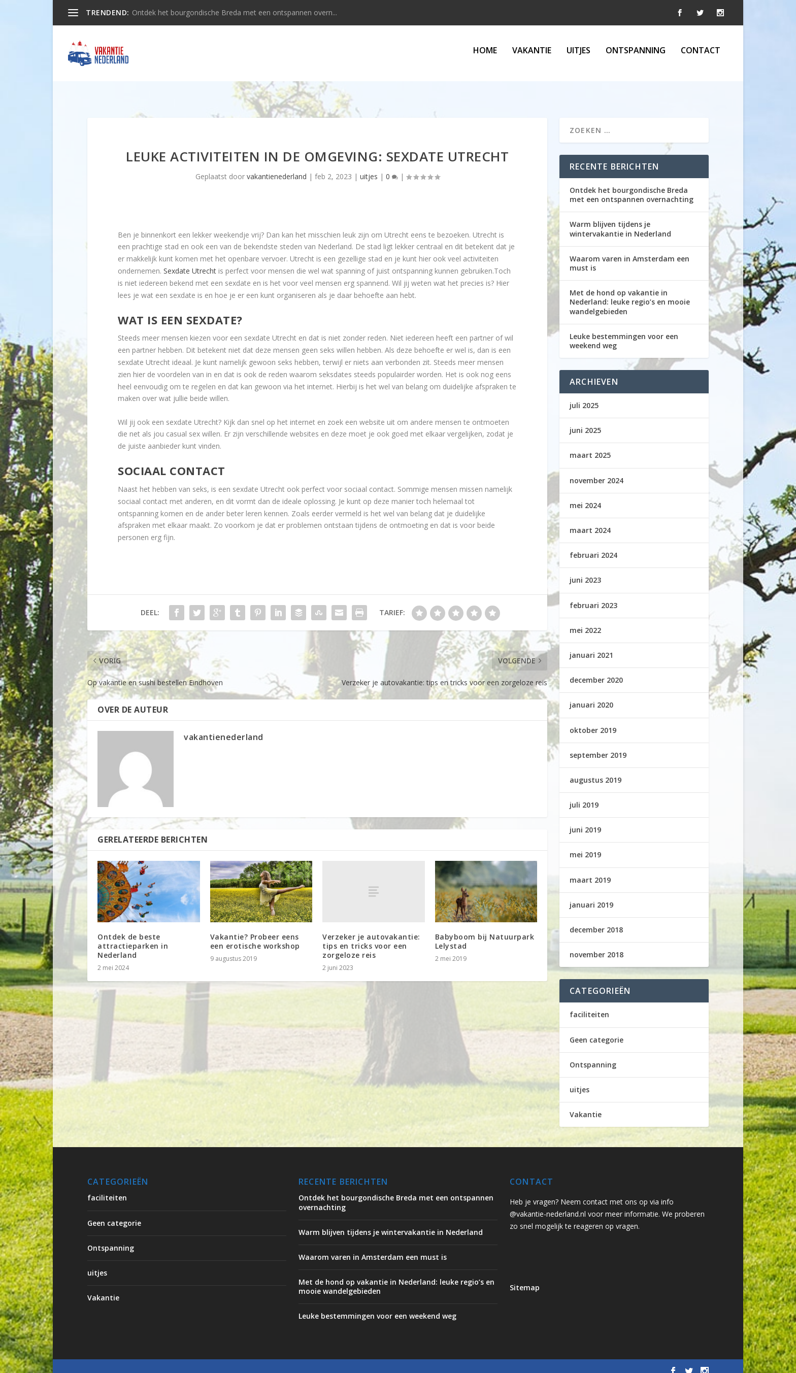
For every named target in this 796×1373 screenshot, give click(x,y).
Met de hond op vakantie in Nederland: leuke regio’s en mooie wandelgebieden (630, 292)
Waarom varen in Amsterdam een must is (629, 253)
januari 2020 (591, 695)
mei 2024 (585, 495)
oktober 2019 (593, 720)
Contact (700, 57)
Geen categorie (596, 1030)
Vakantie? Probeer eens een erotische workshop (255, 931)
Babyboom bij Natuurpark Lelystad (485, 931)
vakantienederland (277, 167)
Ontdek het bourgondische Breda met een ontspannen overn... (234, 12)
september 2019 (598, 745)
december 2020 (596, 670)
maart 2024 (590, 520)
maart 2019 (590, 870)
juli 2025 (584, 395)
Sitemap (525, 1278)
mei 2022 (585, 620)
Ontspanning (636, 57)
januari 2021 (591, 645)
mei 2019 (585, 845)
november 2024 (596, 471)
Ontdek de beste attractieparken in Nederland (132, 936)
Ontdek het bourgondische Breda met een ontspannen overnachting (631, 185)
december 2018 (596, 920)
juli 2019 (584, 795)
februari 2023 (593, 595)
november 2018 (596, 945)
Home (485, 57)
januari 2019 (591, 895)
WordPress (304, 1361)
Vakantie (531, 57)
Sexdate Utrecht (189, 261)
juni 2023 (585, 570)
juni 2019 (585, 820)
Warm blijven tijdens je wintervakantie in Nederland (620, 219)
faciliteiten (589, 1005)
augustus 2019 (595, 770)
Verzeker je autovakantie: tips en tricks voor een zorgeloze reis (371, 936)
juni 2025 (585, 420)
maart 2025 (590, 445)
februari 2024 (593, 545)
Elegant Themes (171, 1361)
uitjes (578, 57)
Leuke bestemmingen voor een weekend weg (624, 331)
